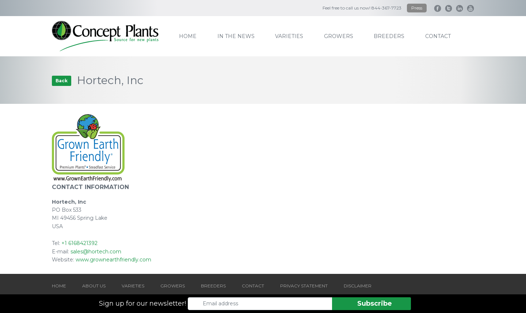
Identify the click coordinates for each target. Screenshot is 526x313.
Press (416, 8)
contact (438, 36)
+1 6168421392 (79, 243)
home (188, 36)
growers (338, 36)
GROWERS (172, 286)
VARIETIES (133, 286)
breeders (389, 36)
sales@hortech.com (95, 251)
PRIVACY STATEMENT (304, 286)
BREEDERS (213, 286)
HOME (59, 286)
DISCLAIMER (357, 286)
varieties (289, 36)
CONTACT (253, 286)
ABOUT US (94, 286)
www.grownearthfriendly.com (113, 259)
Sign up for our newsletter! (142, 303)
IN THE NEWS (236, 36)
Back (62, 80)
